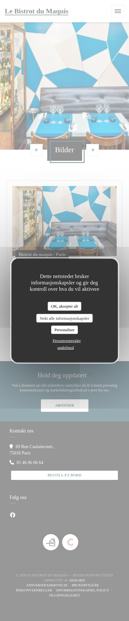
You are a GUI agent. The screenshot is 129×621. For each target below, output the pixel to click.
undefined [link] (65, 347)
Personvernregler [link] (67, 340)
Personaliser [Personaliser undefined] (65, 329)
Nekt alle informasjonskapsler (64, 318)
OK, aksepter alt (64, 306)
